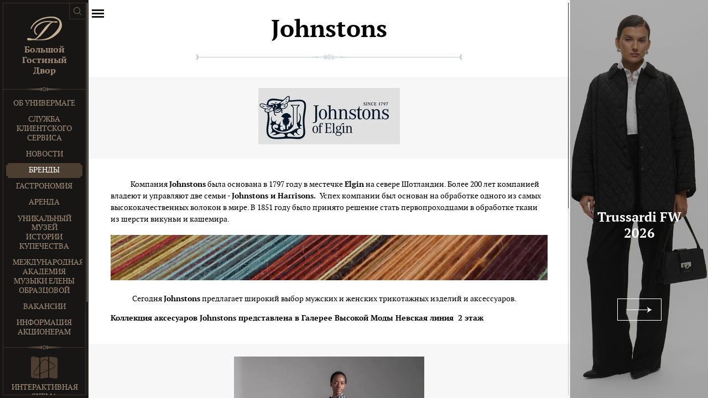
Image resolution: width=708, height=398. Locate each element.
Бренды (44, 170)
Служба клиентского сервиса (44, 128)
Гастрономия (44, 186)
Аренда (44, 202)
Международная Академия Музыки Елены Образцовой (47, 276)
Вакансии (44, 306)
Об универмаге (44, 103)
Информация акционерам (44, 327)
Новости (44, 154)
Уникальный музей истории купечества (44, 232)
